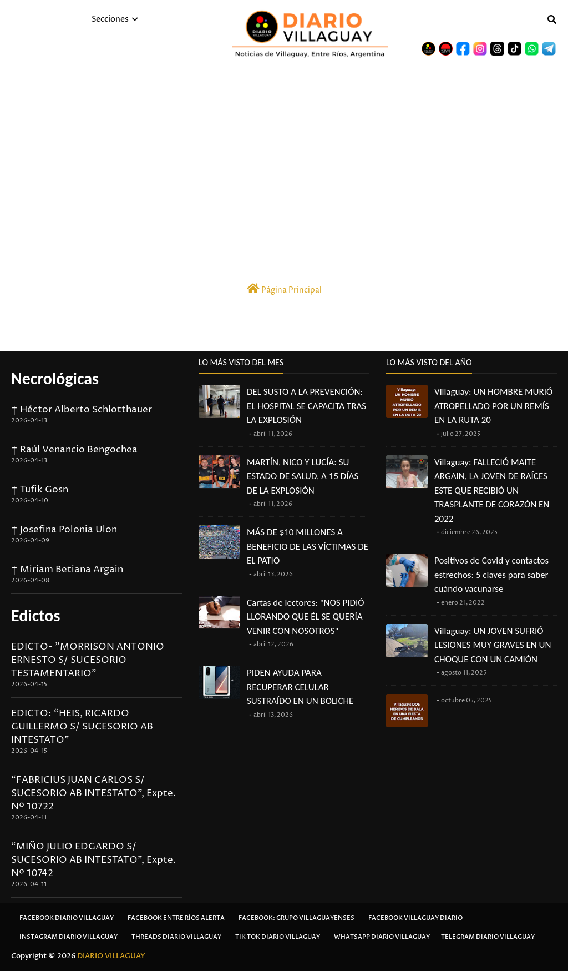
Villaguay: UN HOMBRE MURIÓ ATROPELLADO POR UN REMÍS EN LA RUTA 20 (493, 406)
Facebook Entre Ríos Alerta (176, 918)
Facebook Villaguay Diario (415, 918)
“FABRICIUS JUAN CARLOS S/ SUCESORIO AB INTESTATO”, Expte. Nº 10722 (93, 793)
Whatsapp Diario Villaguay (382, 937)
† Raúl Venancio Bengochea (74, 449)
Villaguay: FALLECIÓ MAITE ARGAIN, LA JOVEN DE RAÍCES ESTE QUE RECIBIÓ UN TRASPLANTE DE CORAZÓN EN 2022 (491, 490)
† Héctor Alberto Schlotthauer (81, 409)
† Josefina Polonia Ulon (64, 529)
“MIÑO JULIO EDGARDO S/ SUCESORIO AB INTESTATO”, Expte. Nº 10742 (93, 860)
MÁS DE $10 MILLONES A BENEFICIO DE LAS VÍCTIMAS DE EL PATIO (307, 546)
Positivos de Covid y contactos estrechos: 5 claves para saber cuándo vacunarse (491, 575)
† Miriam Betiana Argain (67, 569)
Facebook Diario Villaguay (66, 918)
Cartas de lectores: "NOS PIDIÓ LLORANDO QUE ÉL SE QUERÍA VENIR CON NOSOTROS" (305, 617)
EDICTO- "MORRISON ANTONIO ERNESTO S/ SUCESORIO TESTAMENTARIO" (87, 660)
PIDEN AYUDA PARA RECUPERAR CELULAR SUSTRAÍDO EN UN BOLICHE (300, 687)
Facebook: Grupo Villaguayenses (296, 918)
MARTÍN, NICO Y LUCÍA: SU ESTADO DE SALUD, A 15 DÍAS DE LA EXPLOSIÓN (302, 476)
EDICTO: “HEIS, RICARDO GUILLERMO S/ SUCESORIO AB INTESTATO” (82, 727)
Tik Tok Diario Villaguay (277, 937)
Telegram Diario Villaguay (488, 937)
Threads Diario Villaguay (176, 937)
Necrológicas (55, 378)
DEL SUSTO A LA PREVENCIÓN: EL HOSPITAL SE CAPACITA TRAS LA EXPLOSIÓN (306, 406)
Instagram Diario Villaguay (68, 937)
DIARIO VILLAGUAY (111, 956)
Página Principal (284, 289)
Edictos (35, 615)
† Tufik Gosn (39, 489)
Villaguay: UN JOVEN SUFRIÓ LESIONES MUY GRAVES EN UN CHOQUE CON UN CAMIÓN (492, 645)
